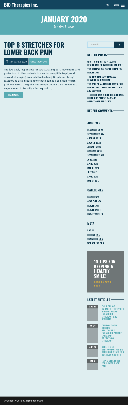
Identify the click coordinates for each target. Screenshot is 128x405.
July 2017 (92, 172)
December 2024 (95, 129)
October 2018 (94, 151)
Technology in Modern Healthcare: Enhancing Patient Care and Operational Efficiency (105, 98)
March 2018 (93, 168)
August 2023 (94, 142)
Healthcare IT (94, 209)
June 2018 (92, 159)
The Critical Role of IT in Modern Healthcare (104, 70)
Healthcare (93, 205)
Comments (95, 239)
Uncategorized (95, 214)
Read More (13, 94)
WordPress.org (95, 243)
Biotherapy (93, 197)
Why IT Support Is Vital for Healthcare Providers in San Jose (104, 63)
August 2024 (94, 138)
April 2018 (92, 163)
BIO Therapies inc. (21, 4)
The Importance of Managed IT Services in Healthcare (103, 78)
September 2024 (95, 134)
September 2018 (95, 155)
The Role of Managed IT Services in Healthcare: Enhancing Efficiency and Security (105, 87)
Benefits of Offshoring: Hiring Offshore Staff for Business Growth (113, 350)
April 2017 (92, 176)
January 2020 (94, 146)
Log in (90, 230)
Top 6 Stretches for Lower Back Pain (34, 48)
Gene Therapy (94, 201)
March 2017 (93, 180)
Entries (93, 234)
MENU (116, 4)
